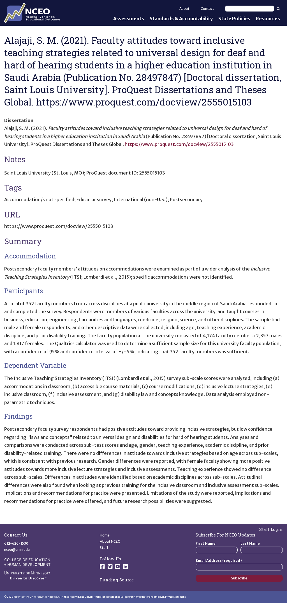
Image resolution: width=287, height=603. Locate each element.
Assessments (128, 18)
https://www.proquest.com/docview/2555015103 (179, 144)
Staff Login (271, 529)
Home (105, 535)
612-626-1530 (16, 543)
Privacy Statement (175, 596)
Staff (104, 547)
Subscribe (239, 578)
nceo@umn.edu (17, 549)
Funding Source (117, 580)
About (184, 8)
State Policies (234, 18)
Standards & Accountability (181, 18)
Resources (268, 18)
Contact (207, 8)
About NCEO (110, 541)
